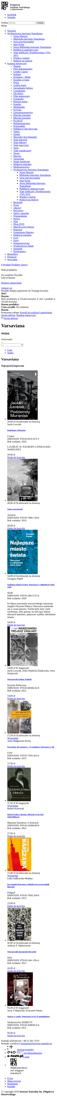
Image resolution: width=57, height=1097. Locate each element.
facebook (11, 14)
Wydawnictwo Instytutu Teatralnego (25, 33)
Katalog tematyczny (17, 63)
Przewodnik (19, 126)
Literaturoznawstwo (23, 112)
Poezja (16, 218)
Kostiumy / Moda (22, 77)
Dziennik (17, 248)
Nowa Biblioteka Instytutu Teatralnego (32, 47)
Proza (16, 82)
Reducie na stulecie (22, 60)
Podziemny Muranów (16, 430)
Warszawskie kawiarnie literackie (21, 952)
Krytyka (17, 109)
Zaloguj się (6, 288)
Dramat (17, 66)
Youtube (11, 17)
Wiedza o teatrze (21, 58)
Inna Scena (18, 44)
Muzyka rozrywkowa (23, 227)
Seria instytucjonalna (23, 41)
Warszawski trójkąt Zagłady (19, 679)
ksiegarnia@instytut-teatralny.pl (36, 1043)
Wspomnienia (20, 216)
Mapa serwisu (14, 1081)
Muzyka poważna (22, 118)
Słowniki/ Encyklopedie (25, 137)
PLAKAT (18, 120)
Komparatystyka (21, 243)
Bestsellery (12, 254)
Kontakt (11, 1086)
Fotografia (18, 99)
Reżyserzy (18, 210)
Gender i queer (20, 71)
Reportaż (17, 229)
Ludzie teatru (19, 85)
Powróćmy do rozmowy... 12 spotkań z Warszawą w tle (30, 747)
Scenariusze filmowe (23, 232)
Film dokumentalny (23, 69)
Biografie (17, 202)
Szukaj (4, 22)
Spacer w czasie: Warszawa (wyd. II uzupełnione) (28, 1016)
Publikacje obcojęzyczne (25, 129)
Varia (16, 148)
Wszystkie (12, 259)
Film (15, 221)
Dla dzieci (18, 93)
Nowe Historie (20, 36)
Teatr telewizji (20, 139)
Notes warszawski (15, 509)
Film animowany (21, 96)
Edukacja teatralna (22, 164)
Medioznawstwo (21, 167)
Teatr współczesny (22, 150)
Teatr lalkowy (20, 142)
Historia (17, 156)
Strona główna (8, 315)
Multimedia (19, 107)
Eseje (16, 240)
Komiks (17, 104)
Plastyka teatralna (22, 115)
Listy (15, 237)
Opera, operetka (21, 213)
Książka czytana (21, 80)
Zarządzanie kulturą (23, 88)
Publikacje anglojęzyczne (25, 50)
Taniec (16, 131)
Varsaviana (18, 159)
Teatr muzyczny (21, 145)
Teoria (16, 153)
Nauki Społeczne (21, 161)
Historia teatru (20, 101)
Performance (19, 251)
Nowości (11, 31)
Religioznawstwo (21, 123)
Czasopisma (19, 90)
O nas (10, 1078)
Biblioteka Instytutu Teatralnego (29, 39)
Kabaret (17, 74)
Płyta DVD (18, 224)
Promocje (12, 257)
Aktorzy (17, 208)
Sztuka (16, 134)
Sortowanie (6, 339)
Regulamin (12, 1083)
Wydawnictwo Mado (23, 246)
